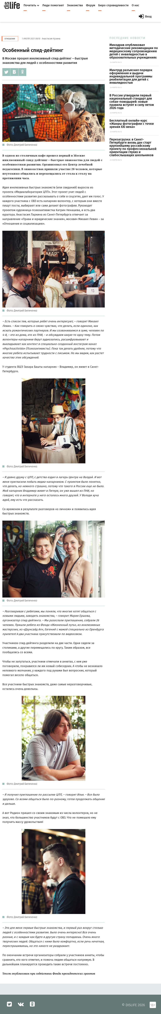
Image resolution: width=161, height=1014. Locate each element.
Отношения (10, 39)
